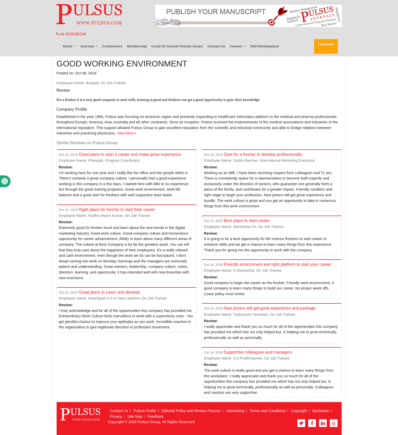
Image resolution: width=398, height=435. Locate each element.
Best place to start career (247, 220)
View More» (126, 133)
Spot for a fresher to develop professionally (263, 154)
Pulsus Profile (145, 411)
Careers (236, 46)
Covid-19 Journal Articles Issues (177, 46)
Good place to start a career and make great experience (130, 154)
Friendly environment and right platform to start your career (277, 264)
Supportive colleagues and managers (258, 352)
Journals (87, 46)
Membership (137, 46)
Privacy (116, 416)
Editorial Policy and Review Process (191, 411)
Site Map (134, 416)
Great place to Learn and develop (109, 292)
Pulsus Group (149, 422)
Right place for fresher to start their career (117, 209)
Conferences (112, 46)
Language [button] (326, 44)
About (68, 46)
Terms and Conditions (268, 411)
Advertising (235, 411)
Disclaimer (321, 411)
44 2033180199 (71, 34)
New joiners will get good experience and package (269, 308)
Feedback (155, 416)
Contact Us (216, 46)
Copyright (299, 411)
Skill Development (264, 46)
